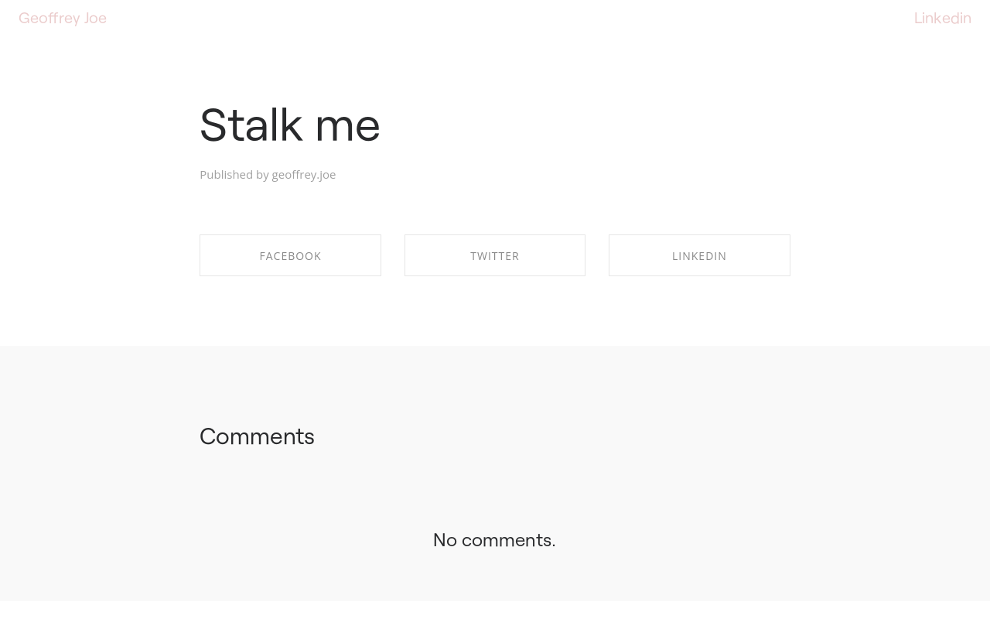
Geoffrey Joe (63, 17)
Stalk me (290, 122)
